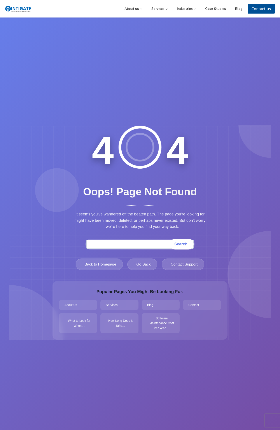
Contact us (261, 8)
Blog (238, 9)
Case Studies (215, 9)
